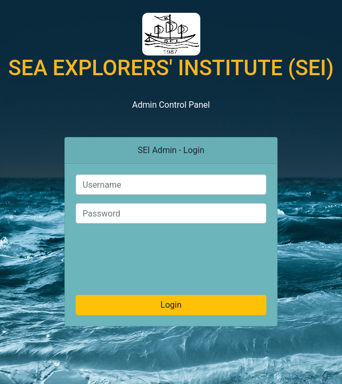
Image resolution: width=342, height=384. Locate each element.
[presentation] (171, 253)
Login (170, 305)
